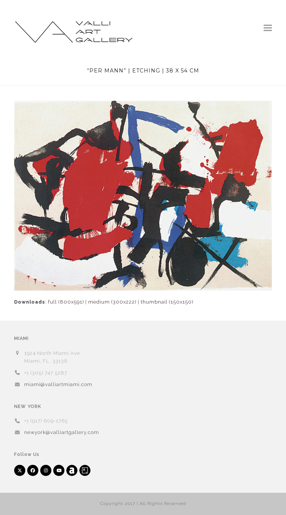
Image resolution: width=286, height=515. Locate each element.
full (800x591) (66, 302)
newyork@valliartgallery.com (61, 432)
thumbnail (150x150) (167, 302)
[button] (268, 28)
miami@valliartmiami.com (58, 384)
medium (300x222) (112, 302)
